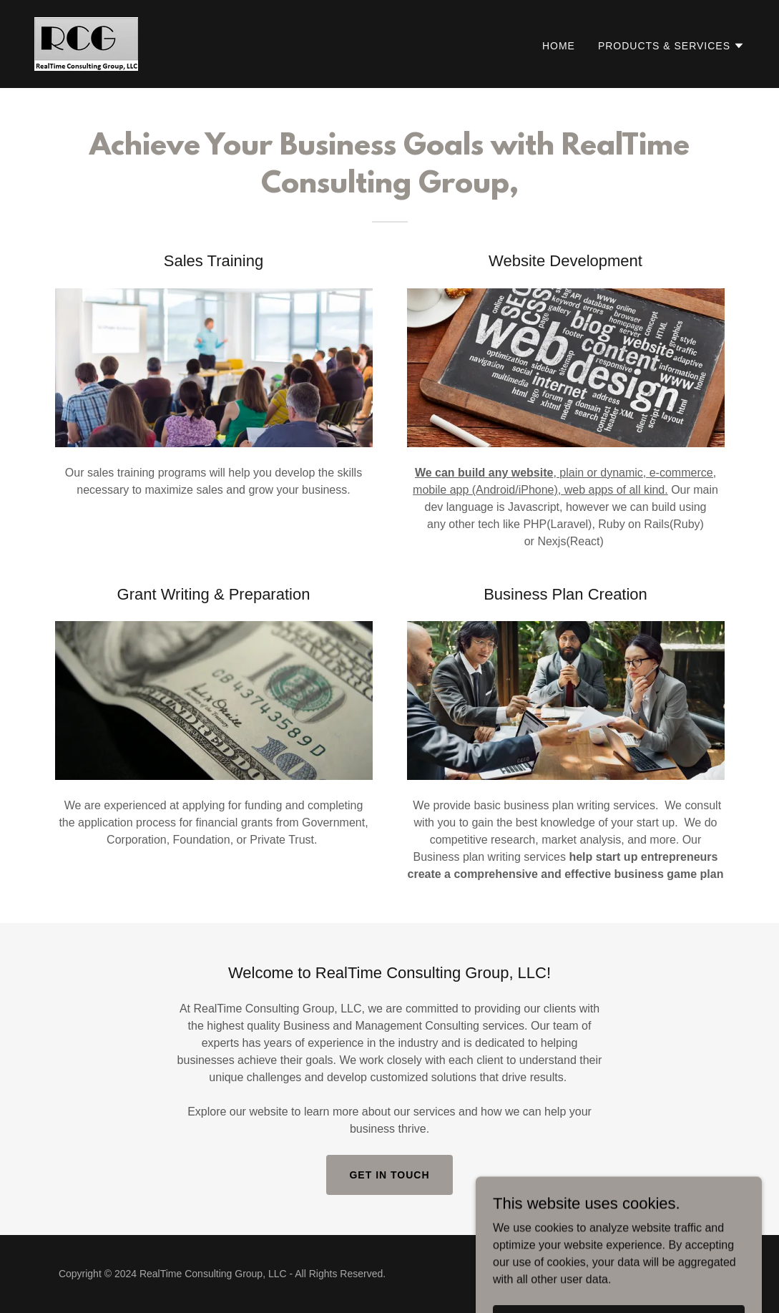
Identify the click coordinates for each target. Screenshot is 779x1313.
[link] (86, 43)
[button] (671, 45)
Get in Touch (389, 1175)
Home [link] (558, 46)
